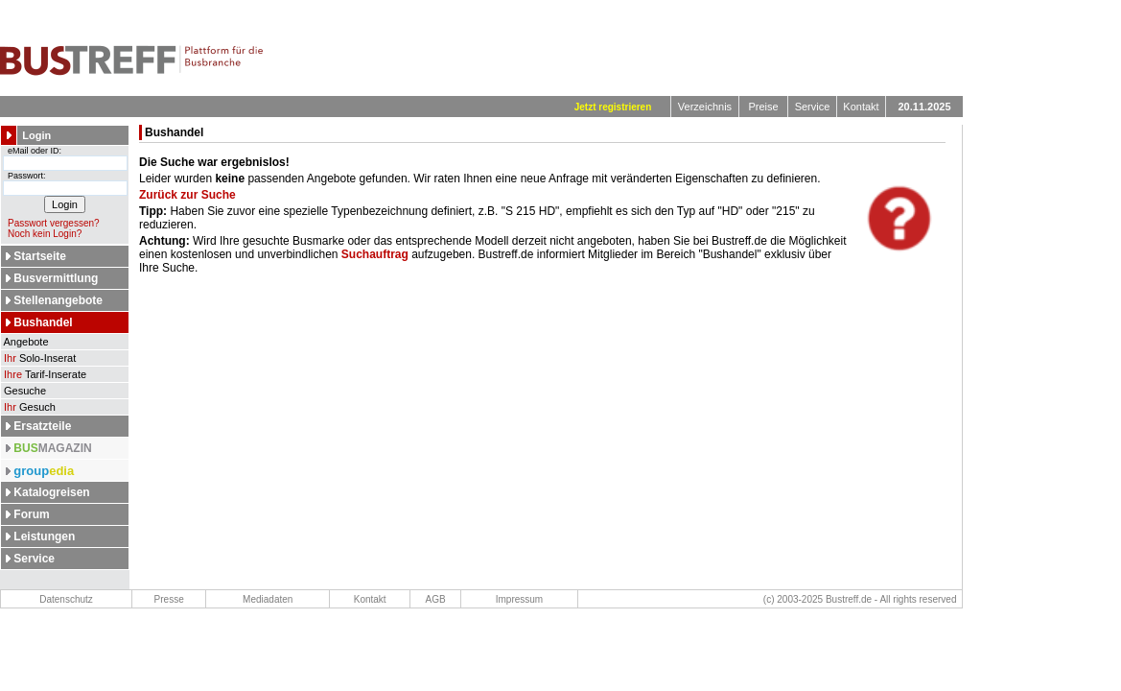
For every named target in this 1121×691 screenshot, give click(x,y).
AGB (436, 599)
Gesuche (23, 390)
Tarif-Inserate (43, 374)
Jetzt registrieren (613, 107)
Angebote (25, 341)
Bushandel (42, 322)
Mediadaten (267, 599)
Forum (31, 514)
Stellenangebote (58, 300)
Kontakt (860, 106)
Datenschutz (66, 599)
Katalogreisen (51, 492)
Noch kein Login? (41, 233)
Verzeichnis (705, 106)
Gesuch (28, 407)
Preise (763, 106)
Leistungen (44, 536)
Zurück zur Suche (187, 195)
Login (36, 135)
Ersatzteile (42, 426)
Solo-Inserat (38, 358)
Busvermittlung (55, 278)
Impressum (519, 599)
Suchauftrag (375, 254)
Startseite (39, 256)
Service (812, 106)
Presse (169, 599)
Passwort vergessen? (50, 223)
